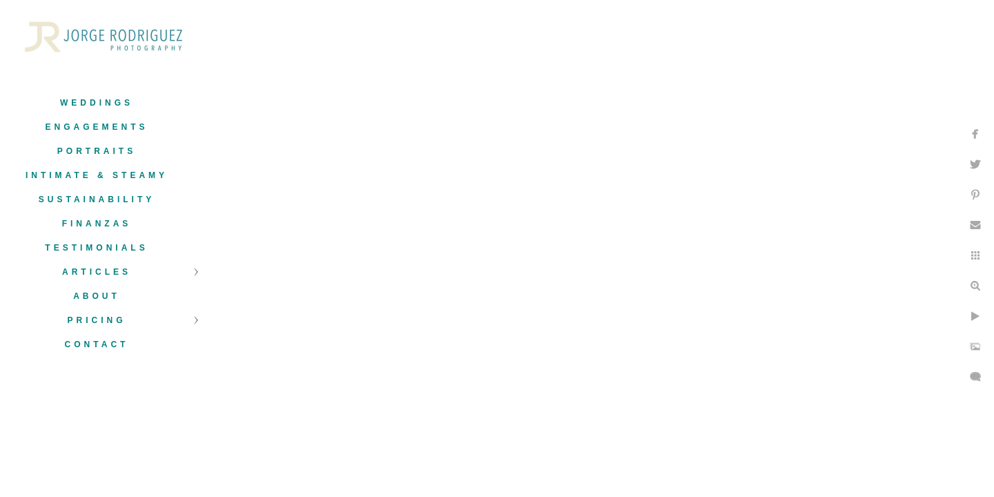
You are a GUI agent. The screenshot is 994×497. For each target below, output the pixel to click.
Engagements (96, 127)
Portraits (96, 151)
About (96, 296)
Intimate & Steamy (97, 175)
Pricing (96, 320)
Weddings (96, 103)
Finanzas (97, 223)
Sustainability (97, 199)
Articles (96, 272)
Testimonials (96, 248)
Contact (97, 344)
